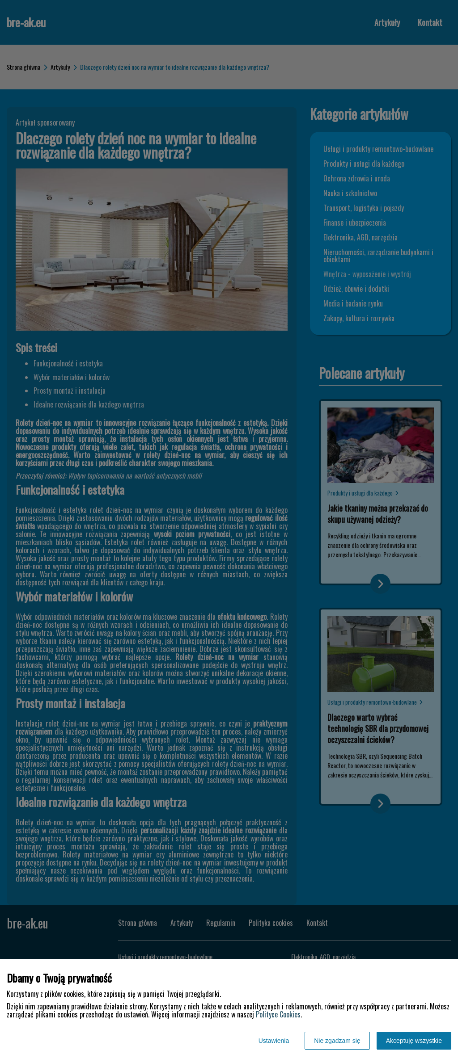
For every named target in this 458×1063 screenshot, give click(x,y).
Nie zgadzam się (337, 1040)
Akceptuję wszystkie (414, 1040)
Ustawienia (274, 1040)
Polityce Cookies (278, 1014)
